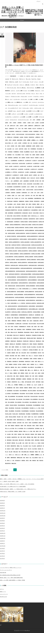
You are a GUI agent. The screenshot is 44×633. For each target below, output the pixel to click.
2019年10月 (2, 515)
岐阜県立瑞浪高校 (39, 294)
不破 (22, 128)
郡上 (21, 445)
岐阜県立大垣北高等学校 (23, 250)
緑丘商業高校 (35, 422)
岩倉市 (31, 320)
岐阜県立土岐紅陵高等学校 (35, 242)
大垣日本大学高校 (29, 189)
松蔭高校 (24, 364)
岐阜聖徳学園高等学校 (23, 314)
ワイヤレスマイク (13, 119)
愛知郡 (31, 344)
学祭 (12, 198)
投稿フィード (3, 591)
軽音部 (8, 445)
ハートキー (30, 96)
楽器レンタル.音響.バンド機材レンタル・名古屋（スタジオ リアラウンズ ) (12, 10)
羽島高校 (41, 425)
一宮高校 (24, 122)
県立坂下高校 (27, 396)
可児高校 (27, 154)
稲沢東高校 (9, 422)
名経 (38, 175)
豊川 (19, 437)
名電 (41, 175)
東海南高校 (9, 361)
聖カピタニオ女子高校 (9, 428)
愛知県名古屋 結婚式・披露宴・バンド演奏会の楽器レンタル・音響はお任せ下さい (18, 489)
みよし (14, 111)
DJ (24, 76)
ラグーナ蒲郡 (8, 113)
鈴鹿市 (13, 448)
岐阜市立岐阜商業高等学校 (17, 218)
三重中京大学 (12, 125)
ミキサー (31, 108)
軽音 (29, 443)
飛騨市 (8, 457)
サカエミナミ (37, 90)
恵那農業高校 (28, 329)
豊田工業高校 (27, 440)
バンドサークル (16, 99)
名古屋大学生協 (15, 163)
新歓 (15, 349)
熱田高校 (28, 384)
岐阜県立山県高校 (13, 262)
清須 (39, 378)
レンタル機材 (28, 116)
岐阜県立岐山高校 (14, 265)
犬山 (32, 384)
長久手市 (29, 448)
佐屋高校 (14, 140)
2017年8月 (2, 548)
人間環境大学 (37, 137)
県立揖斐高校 (11, 408)
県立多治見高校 (12, 399)
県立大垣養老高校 (33, 402)
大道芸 (22, 195)
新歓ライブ (19, 349)
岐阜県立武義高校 (20, 291)
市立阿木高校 (25, 323)
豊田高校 (13, 443)
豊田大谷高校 (15, 440)
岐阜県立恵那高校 (14, 282)
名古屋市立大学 (33, 169)
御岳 (6, 329)
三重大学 (21, 125)
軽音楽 (39, 443)
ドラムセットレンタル (15, 96)
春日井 (28, 352)
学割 (34, 195)
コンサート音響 (19, 90)
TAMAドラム (11, 81)
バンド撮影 (35, 99)
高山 (30, 457)
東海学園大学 (15, 361)
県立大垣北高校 (19, 399)
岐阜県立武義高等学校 (29, 291)
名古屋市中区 (16, 166)
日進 (39, 349)
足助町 (26, 443)
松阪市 (28, 364)
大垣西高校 (18, 192)
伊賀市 (10, 140)
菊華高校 (16, 431)
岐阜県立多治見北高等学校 (36, 245)
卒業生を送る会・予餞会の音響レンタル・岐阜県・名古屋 (12, 491)
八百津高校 (24, 143)
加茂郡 (33, 146)
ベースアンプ (25, 105)
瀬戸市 (33, 381)
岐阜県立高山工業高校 (16, 312)
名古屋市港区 (27, 169)
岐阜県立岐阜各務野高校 (15, 268)
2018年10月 (2, 538)
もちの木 (23, 111)
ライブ (41, 111)
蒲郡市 (37, 431)
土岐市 (21, 180)
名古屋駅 (21, 175)
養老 (24, 457)
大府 (35, 192)
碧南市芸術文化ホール (21, 419)
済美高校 (9, 381)
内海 (28, 143)
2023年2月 (2, 503)
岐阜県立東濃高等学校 (11, 291)
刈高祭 (19, 146)
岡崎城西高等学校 (35, 317)
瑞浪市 (17, 387)
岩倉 (28, 320)
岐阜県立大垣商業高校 (14, 253)
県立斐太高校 (18, 408)
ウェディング (9, 84)
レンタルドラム (8, 116)
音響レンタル (27, 454)
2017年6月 (2, 553)
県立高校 (19, 416)
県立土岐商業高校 (11, 396)
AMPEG (21, 76)
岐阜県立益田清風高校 (19, 297)
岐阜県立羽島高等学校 (30, 300)
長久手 (25, 448)
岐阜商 (40, 210)
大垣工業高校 (18, 189)
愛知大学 (32, 332)
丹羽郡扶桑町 (16, 137)
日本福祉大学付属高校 (33, 349)
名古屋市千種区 (36, 166)
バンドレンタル (24, 99)
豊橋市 (35, 437)
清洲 (33, 378)
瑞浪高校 (21, 387)
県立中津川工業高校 (32, 390)
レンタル (26, 113)
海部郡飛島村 (18, 378)
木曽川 (10, 358)
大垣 (36, 186)
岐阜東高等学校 (32, 218)
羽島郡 (37, 425)
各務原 (33, 154)
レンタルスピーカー (38, 113)
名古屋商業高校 (14, 160)
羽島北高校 (29, 425)
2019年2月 (2, 528)
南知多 (36, 151)
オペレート (22, 84)
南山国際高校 (27, 151)
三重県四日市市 (37, 125)
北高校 (25, 148)
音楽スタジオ (18, 454)
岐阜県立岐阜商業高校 (37, 268)
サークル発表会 (31, 90)
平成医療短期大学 (22, 326)
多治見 (24, 183)
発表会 (34, 387)
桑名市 (19, 367)
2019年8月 (2, 520)
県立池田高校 (18, 411)
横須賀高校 (22, 370)
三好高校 (37, 122)
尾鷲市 (38, 204)
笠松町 (30, 422)
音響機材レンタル (38, 454)
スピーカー (14, 93)
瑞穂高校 (26, 387)
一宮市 (33, 119)
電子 (39, 451)
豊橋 (32, 437)
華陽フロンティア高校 (27, 431)
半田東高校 (10, 151)
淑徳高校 (24, 378)
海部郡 (8, 378)
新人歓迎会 (33, 346)
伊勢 (42, 137)
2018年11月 (2, 535)
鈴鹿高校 (21, 448)
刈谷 (31, 143)
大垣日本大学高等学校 (38, 189)
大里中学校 (27, 195)
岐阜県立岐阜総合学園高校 (26, 274)
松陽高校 (32, 364)
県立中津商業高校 (23, 390)
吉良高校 (28, 157)
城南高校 (9, 183)
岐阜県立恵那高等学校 (23, 282)
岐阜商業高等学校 (17, 212)
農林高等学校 (13, 445)
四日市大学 (32, 178)
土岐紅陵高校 (26, 180)
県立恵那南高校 (29, 405)
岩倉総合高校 (36, 320)
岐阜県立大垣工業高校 (35, 253)
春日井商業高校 (33, 352)
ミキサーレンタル (37, 108)
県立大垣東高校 (11, 402)
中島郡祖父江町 (18, 131)
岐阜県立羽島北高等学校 (12, 300)
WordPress (27, 630)
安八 (20, 198)
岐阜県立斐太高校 (11, 285)
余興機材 (28, 140)
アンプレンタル (25, 81)
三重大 (17, 125)
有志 (27, 355)
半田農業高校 (16, 151)
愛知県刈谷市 (16, 338)
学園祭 (40, 195)
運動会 (18, 445)
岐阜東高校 (25, 218)
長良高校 (39, 448)
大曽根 (13, 195)
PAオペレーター (15, 79)
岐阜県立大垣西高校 (11, 259)
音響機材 (32, 454)
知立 (32, 416)
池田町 (39, 373)
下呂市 (19, 128)
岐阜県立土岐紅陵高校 (25, 242)
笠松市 (26, 422)
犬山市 (35, 384)
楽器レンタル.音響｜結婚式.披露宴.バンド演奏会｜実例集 (12, 580)
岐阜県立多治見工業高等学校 (21, 247)
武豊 (19, 373)
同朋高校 (37, 157)
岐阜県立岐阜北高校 (33, 265)
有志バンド (31, 355)
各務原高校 (10, 157)
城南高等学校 (14, 183)
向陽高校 (13, 178)
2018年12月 (2, 533)
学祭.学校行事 (13, 76)
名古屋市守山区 (14, 169)
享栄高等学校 (31, 137)
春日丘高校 (23, 352)
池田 (36, 373)
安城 (26, 198)
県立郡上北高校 (8, 413)
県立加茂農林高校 (15, 393)
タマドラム (28, 93)
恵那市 (23, 329)
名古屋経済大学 (8, 175)
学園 (37, 195)
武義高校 (15, 373)
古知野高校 (9, 154)
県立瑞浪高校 (32, 411)
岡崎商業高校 (22, 317)
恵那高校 (34, 329)
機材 (26, 370)
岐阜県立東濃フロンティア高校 (15, 288)
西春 (23, 434)
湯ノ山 (19, 381)
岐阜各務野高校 (34, 210)
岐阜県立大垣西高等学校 (21, 259)
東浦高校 (39, 358)
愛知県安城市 (39, 338)
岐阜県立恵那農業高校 (32, 279)
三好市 (32, 122)
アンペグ (31, 81)
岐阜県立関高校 (32, 306)
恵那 (15, 329)
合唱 (20, 157)
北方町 (16, 148)
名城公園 (26, 175)
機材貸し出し (36, 370)
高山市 (40, 457)
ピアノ (30, 102)
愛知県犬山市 (32, 341)
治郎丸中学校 (9, 376)
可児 (13, 154)
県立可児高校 (36, 393)
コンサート (13, 90)
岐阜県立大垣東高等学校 (19, 256)
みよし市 (19, 111)
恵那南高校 (19, 329)
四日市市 (37, 178)
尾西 (27, 204)
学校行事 (9, 198)
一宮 (30, 119)
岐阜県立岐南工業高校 (32, 262)
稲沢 (40, 419)
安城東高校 (15, 201)
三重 (8, 125)
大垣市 (23, 189)
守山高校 (16, 198)
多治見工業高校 (36, 183)
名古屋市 (10, 166)
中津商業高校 (36, 131)
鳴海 (30, 460)
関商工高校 (15, 451)
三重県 (25, 125)
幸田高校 (28, 326)
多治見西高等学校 (17, 186)
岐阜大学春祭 (36, 212)
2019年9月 (2, 518)
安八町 (22, 198)
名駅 (10, 178)
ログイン (2, 589)
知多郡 (29, 416)
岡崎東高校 (14, 320)
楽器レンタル (9, 370)
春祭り (19, 355)
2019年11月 (2, 513)
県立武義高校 (11, 411)
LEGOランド (40, 76)
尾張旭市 (23, 204)
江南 (29, 373)
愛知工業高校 (9, 335)
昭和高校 (23, 355)
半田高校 (21, 151)
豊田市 (32, 440)
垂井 (40, 180)
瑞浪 (14, 387)
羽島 (25, 425)
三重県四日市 (30, 125)
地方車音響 (32, 180)
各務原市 (37, 154)
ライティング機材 (35, 111)
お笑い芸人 (27, 84)
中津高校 (37, 134)
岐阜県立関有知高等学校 (23, 306)
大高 (31, 195)
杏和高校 (35, 358)
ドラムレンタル (24, 96)
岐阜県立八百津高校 (29, 227)
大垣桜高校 (13, 192)
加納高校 (23, 146)
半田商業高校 (33, 148)
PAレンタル (28, 79)
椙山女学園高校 (38, 367)
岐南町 (22, 207)
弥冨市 (35, 326)
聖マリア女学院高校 (19, 428)
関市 (20, 451)
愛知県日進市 (13, 341)
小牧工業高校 (9, 204)
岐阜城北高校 (25, 212)
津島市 (17, 376)
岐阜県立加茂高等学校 (20, 233)
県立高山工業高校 (12, 416)
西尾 (12, 434)
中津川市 (13, 134)
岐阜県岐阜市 (17, 221)
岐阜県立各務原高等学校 (14, 239)
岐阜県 (37, 218)
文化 (20, 346)
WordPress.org (3, 596)
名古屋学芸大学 (29, 163)
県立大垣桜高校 (18, 402)
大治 (16, 195)
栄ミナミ (37, 364)
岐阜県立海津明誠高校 (18, 294)
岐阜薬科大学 (31, 314)
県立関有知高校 (22, 413)
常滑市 (12, 326)
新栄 (12, 349)
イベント (36, 81)
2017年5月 (2, 556)
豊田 (38, 437)
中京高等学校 (11, 131)
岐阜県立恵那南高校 (12, 279)
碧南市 (14, 419)
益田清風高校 (9, 390)
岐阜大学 (30, 212)
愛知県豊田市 (18, 344)
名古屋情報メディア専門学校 (11, 172)
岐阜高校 (9, 317)
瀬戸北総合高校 (28, 381)
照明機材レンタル (22, 384)
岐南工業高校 (18, 207)
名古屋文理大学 (21, 172)
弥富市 (41, 326)
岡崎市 (9, 320)
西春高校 (32, 434)
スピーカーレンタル (21, 93)
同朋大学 (32, 157)
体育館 (24, 140)
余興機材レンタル (35, 140)
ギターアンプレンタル (11, 87)
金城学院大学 (39, 445)
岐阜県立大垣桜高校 (29, 256)
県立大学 (39, 402)
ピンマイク (34, 102)
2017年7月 (2, 551)
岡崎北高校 (16, 317)
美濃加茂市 (17, 425)
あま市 (16, 81)
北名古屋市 (9, 148)
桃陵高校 (12, 367)
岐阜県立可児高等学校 (11, 236)
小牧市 (14, 204)
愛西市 (6, 346)
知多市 (25, 416)
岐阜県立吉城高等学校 (32, 239)
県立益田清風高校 (39, 411)
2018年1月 (2, 543)
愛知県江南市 (26, 341)
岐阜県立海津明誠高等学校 (29, 294)
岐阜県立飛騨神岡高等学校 (22, 309)
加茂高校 (37, 146)
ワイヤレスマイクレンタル (23, 119)
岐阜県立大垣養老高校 (31, 259)
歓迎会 (11, 373)
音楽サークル (11, 454)
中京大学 (34, 128)
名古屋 (40, 157)
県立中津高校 (39, 390)
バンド (11, 99)
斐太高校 (24, 346)
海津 (33, 376)
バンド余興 (30, 99)
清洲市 (36, 378)
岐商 (26, 207)
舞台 (41, 428)
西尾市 (15, 434)
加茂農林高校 (28, 146)
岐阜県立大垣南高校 (33, 250)
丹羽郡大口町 (9, 137)
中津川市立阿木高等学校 (30, 134)
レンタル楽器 (22, 116)
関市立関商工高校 (25, 451)
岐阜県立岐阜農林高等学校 (22, 277)
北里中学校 (21, 148)
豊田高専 (9, 443)
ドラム (40, 93)
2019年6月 (2, 523)
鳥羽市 (27, 460)
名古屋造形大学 (15, 175)
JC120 (32, 76)
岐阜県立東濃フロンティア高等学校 (29, 288)
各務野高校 (15, 157)
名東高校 (35, 175)
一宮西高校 (19, 122)
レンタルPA (31, 113)
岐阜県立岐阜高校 (32, 277)
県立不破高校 (16, 390)
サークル (25, 90)
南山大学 (32, 151)
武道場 (26, 373)
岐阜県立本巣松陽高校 (30, 285)
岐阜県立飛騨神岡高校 (11, 309)
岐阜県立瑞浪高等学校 (9, 297)
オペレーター (16, 84)
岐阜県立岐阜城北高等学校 (31, 271)
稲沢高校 (14, 422)
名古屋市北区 (29, 166)
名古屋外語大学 (28, 160)
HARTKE (28, 76)
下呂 (16, 128)
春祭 (16, 355)
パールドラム (36, 96)
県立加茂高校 (22, 393)
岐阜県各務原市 (10, 221)
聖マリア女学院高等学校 (29, 428)
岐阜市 (29, 215)
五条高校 (21, 137)
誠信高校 (9, 437)
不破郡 (25, 128)
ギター (37, 84)
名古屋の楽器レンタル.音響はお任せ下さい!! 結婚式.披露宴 (13, 486)
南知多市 (40, 151)
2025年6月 (2, 500)
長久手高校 (34, 448)
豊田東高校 (37, 440)
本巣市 (21, 358)
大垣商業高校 (12, 189)
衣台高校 (9, 434)
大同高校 (32, 186)
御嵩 (9, 329)
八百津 (15, 143)
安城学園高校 (30, 198)
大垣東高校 (7, 192)
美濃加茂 (12, 425)
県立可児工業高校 (29, 393)
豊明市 (24, 437)
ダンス (37, 93)
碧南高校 (28, 419)
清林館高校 (29, 378)
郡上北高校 (25, 445)
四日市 (28, 178)
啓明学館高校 (23, 178)
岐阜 (33, 207)
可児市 (22, 154)
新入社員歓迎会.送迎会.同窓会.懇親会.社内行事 (10, 575)
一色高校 (28, 122)
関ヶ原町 (10, 451)
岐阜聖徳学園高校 (14, 314)
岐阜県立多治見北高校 (25, 245)
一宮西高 (14, 122)
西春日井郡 (27, 434)
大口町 (28, 186)
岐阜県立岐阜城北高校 (20, 271)
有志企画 (36, 355)
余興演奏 (41, 140)
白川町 (38, 387)
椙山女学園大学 (31, 367)
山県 (41, 204)
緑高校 (40, 422)
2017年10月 (2, 545)
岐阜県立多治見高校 (32, 247)
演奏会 (22, 381)
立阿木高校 (19, 422)
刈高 (16, 146)
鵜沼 (38, 460)
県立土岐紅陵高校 (19, 396)
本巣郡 (31, 358)
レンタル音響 (35, 116)
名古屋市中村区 (23, 166)
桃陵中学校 (7, 367)
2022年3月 (2, 505)
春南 (17, 352)
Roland (38, 79)
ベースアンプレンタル (33, 105)
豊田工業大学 (21, 440)
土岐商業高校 (16, 180)
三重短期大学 (11, 128)
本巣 (18, 358)
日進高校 (9, 352)
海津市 (36, 376)
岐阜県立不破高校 (24, 221)
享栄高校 (26, 137)
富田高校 (31, 201)
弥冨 (32, 326)
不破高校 (29, 128)
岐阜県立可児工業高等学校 (31, 233)
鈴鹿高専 (17, 448)
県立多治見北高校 (34, 396)
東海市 (32, 361)
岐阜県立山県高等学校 (22, 262)
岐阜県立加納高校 (10, 230)
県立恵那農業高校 (36, 405)
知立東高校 (40, 416)
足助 (23, 443)
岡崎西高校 (19, 320)
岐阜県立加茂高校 (11, 233)
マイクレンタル (25, 108)
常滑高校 (16, 326)
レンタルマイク (15, 116)
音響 (22, 454)
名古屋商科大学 (21, 160)
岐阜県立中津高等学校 (19, 227)
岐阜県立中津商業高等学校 (15, 224)
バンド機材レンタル (9, 102)
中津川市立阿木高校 (20, 134)
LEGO (35, 76)
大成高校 (9, 195)
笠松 (23, 422)
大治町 (19, 195)
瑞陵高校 (30, 387)
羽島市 (33, 425)
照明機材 (16, 384)
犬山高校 (39, 384)
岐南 (13, 207)
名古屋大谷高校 (22, 163)
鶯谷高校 (41, 460)
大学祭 (31, 192)
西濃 (36, 434)
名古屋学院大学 (36, 163)
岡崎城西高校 (28, 317)
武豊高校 (22, 373)
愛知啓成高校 (27, 332)
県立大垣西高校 (25, 402)
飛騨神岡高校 (13, 457)
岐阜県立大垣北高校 (13, 250)
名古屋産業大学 (40, 172)
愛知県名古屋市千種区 (31, 338)
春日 (20, 352)
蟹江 (40, 431)
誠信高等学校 (14, 437)
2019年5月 (2, 525)
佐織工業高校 (19, 140)
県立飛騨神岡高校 (35, 413)
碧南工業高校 (9, 419)
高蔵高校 (23, 460)
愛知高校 (35, 344)
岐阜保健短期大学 (38, 207)
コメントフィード (4, 594)
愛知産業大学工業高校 (36, 335)
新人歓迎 (28, 346)
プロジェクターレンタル (13, 105)
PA (10, 79)
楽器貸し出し (16, 370)
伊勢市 (6, 140)
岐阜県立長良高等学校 (12, 306)
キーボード (32, 84)
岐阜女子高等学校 (17, 215)
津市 (30, 376)
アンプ (20, 81)
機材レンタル (30, 370)
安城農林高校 (21, 201)
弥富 (38, 326)
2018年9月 (2, 540)
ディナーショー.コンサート (6, 570)
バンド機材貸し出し (18, 102)
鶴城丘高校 (14, 463)
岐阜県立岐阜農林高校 (11, 277)
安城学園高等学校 (37, 198)
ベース (20, 105)
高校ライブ (9, 460)
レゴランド (14, 113)
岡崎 (12, 317)
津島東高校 (22, 376)
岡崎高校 (24, 320)
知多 (22, 416)
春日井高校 (12, 355)
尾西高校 (34, 204)
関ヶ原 (6, 451)
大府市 (38, 192)
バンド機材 (41, 99)
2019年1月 (2, 530)
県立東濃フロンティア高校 (35, 408)
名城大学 (30, 175)
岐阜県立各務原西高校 (21, 236)
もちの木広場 (28, 111)
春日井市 (39, 352)
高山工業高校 (35, 457)
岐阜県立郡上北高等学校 (31, 303)
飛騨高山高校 (19, 457)
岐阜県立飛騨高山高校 (33, 309)
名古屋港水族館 (33, 172)
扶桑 (10, 346)
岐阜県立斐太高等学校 (20, 285)
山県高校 (10, 207)
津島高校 (27, 376)
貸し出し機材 (18, 443)
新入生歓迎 (39, 346)
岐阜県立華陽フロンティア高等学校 (18, 303)
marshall (7, 79)
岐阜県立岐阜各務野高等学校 (26, 268)
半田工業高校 (39, 148)
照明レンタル (10, 384)
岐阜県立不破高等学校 (33, 221)
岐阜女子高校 (9, 215)
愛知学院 (37, 332)
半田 (29, 148)
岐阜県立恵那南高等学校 (22, 279)
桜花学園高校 (24, 367)
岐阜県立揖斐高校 (32, 282)
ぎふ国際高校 (37, 87)
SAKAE (6, 81)
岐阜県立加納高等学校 (19, 230)
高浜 (13, 460)
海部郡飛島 (13, 378)
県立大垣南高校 (26, 399)
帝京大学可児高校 (32, 323)
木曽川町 (14, 358)
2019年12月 (2, 510)
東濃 (36, 361)
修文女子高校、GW (9, 143)
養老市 (27, 457)
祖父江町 (37, 419)
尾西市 (30, 204)
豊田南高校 (9, 440)
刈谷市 (8, 146)
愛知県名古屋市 (23, 338)
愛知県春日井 (19, 341)
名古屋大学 (34, 160)
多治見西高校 (9, 186)
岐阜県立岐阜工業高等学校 (14, 274)
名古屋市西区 (40, 169)
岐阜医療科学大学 (26, 210)
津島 (14, 376)
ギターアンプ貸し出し (21, 87)
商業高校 (18, 178)
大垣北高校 (40, 186)
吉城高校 (23, 157)
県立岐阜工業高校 (13, 405)
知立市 (35, 416)
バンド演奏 (25, 102)
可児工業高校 (18, 154)
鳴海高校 (34, 460)
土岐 (11, 180)
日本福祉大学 (25, 349)
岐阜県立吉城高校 (23, 239)
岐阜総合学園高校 (36, 312)
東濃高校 (10, 364)
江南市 (32, 373)
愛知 (9, 332)
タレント (33, 93)
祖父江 (32, 419)
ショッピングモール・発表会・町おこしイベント (10, 567)
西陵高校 (39, 434)
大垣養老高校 (24, 192)
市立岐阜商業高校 (10, 323)
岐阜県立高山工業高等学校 (26, 312)
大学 (29, 192)
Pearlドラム (33, 79)
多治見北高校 (29, 183)
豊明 (21, 437)
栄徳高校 (41, 364)
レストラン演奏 (20, 113)
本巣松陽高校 (26, 358)
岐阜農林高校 (37, 314)
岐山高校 (29, 207)
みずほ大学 (10, 111)
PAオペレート (22, 79)
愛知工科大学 (16, 335)
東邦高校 (15, 364)
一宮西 (10, 122)
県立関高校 (28, 413)
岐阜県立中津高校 (10, 227)
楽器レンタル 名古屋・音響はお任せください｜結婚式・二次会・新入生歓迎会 (17, 484)
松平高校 (19, 364)
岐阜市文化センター (35, 215)
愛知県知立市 (38, 341)
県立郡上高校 (15, 413)
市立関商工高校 (18, 323)
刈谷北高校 (35, 143)
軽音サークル (34, 443)
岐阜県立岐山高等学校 (23, 265)
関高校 (36, 451)
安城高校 (27, 201)
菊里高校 (20, 431)
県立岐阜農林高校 (21, 405)
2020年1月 (2, 508)
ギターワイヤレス (30, 87)
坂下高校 (37, 180)
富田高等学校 (36, 201)
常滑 (9, 326)
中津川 (40, 131)
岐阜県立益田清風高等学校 (30, 297)
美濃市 (22, 425)
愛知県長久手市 (25, 344)
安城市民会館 (9, 201)
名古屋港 (27, 172)
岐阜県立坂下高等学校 (16, 245)
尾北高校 (19, 204)
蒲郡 (34, 431)
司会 (30, 154)
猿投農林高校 (9, 387)
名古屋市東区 (20, 169)
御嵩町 (12, 329)
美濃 (9, 425)
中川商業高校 (25, 131)
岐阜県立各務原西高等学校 (32, 236)
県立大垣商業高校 (34, 399)
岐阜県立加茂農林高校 (29, 230)
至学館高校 (37, 428)
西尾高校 (19, 434)
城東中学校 (20, 183)
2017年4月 (2, 558)
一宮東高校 (38, 119)
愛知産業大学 (28, 335)
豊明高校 (28, 437)
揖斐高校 (17, 346)
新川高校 (9, 349)
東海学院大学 (27, 361)
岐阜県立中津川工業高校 (26, 224)
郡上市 (30, 445)
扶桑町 (13, 346)
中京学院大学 (39, 128)
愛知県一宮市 (9, 338)
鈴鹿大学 (9, 448)
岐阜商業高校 (10, 212)
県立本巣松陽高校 (25, 408)
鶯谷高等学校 (8, 463)
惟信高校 (38, 329)
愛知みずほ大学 (14, 332)
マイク (20, 108)
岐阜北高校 (20, 210)
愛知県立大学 (12, 344)
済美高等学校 (14, 381)
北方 (13, 148)
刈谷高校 (12, 146)
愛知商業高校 (20, 332)
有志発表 (40, 355)
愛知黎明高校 (40, 344)
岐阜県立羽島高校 (21, 300)
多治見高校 (23, 186)
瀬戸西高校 (38, 381)
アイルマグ (16, 630)
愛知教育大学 (22, 335)
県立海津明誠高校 (25, 411)
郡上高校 (34, 445)
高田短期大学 (18, 460)
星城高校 (13, 352)
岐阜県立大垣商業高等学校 (25, 253)
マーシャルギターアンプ (13, 108)
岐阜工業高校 (24, 215)
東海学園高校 (21, 361)
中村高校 (30, 131)
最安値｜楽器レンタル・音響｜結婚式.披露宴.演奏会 (11, 577)
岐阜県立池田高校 (38, 291)
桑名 (16, 367)
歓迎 (41, 370)
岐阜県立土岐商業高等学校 (14, 242)
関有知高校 (32, 451)
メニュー (38, 1)
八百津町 (19, 143)
